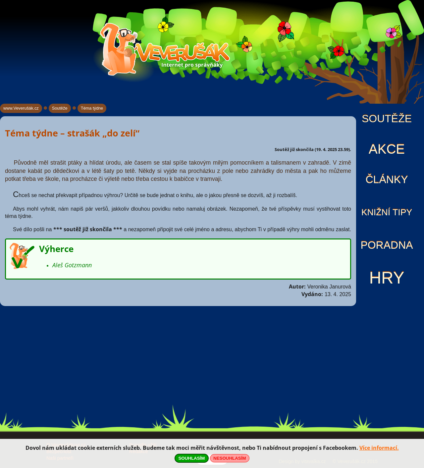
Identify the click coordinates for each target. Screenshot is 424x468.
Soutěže (387, 119)
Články (386, 179)
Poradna (386, 245)
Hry (386, 277)
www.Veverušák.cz (21, 108)
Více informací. (379, 447)
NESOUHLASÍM (229, 458)
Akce (387, 149)
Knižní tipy (386, 212)
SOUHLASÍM (191, 458)
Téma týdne (92, 108)
